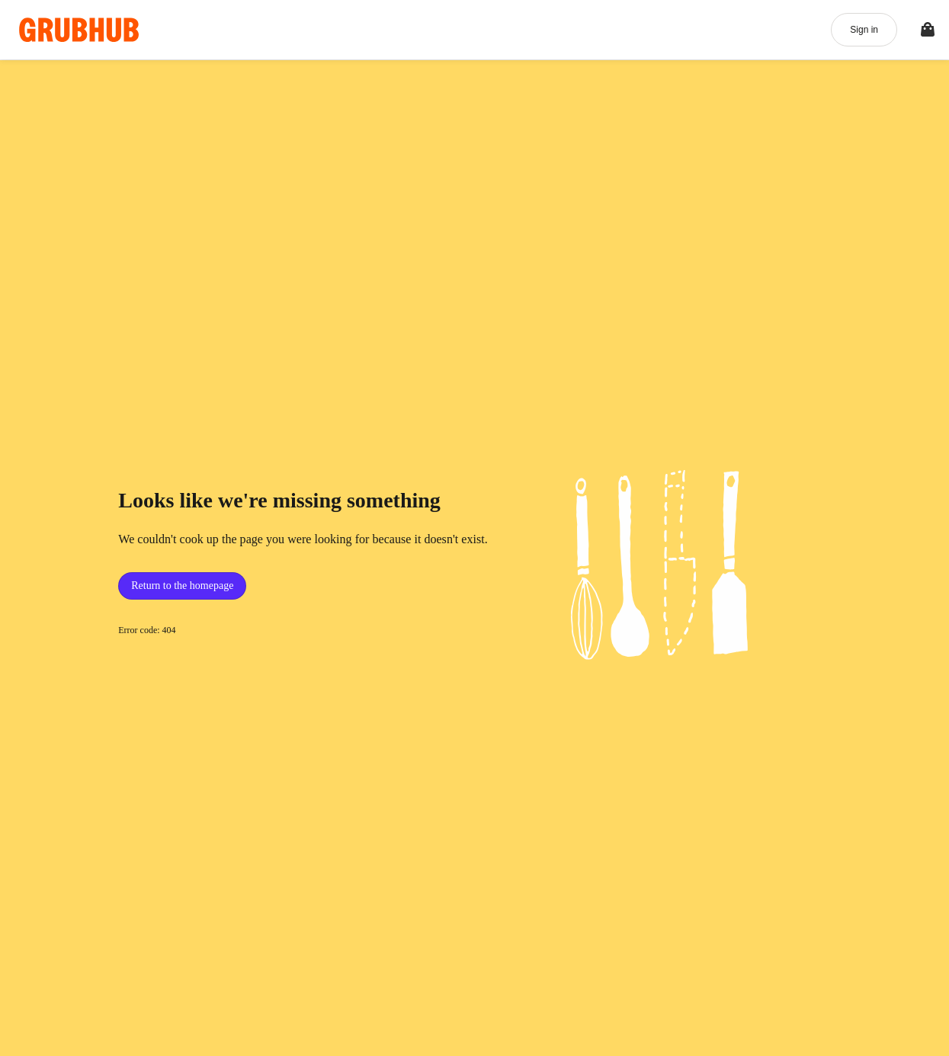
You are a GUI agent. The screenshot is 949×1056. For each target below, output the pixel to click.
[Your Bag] (928, 29)
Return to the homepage (182, 585)
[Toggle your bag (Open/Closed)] (928, 29)
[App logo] (79, 30)
